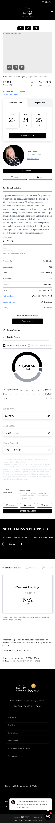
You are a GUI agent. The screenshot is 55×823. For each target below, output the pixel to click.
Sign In (46, 2)
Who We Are (28, 706)
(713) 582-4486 (11, 791)
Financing (42, 701)
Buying (26, 701)
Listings (19, 701)
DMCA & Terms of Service (33, 820)
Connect (38, 706)
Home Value (18, 706)
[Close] (50, 801)
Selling (33, 701)
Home (12, 701)
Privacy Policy (17, 820)
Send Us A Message (27, 769)
